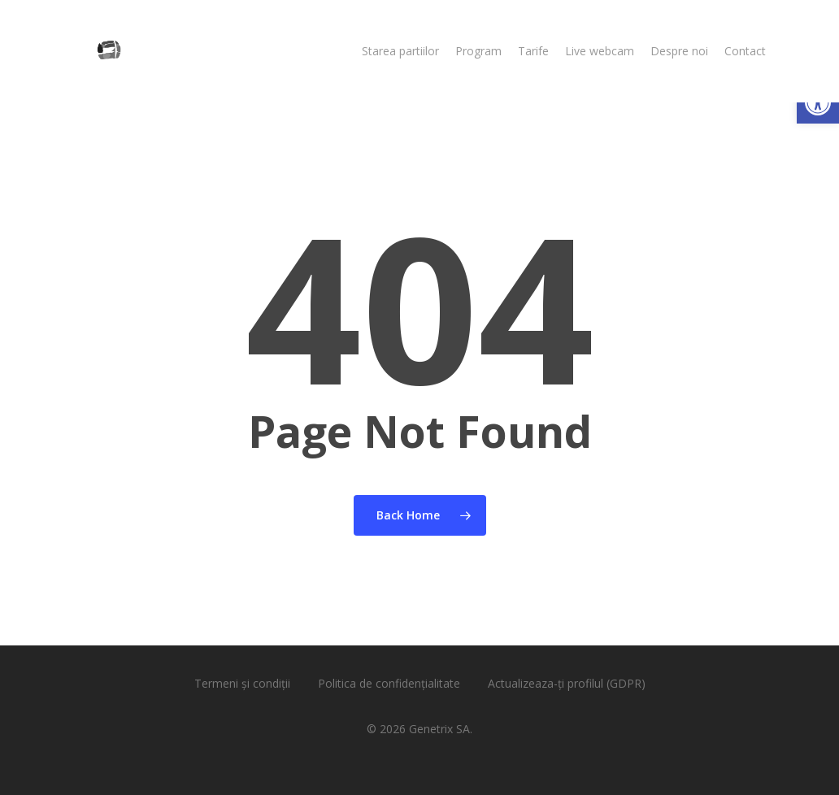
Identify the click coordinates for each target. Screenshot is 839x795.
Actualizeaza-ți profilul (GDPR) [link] (567, 683)
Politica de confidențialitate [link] (389, 683)
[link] (818, 102)
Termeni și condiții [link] (242, 683)
